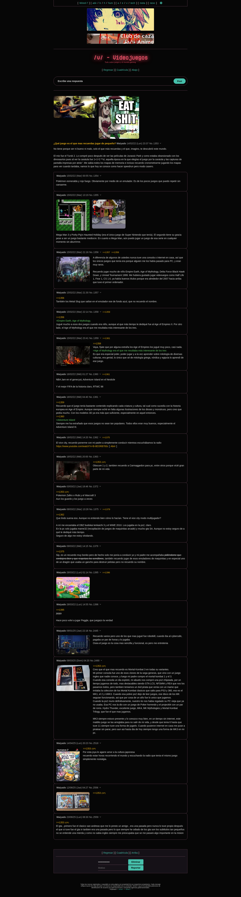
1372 (95, 486)
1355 (95, 195)
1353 (155, 143)
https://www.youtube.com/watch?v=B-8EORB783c (82, 446)
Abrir (113, 446)
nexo (152, 3)
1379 (95, 546)
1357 (95, 292)
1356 (95, 252)
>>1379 (106, 509)
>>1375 (106, 437)
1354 (95, 176)
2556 (95, 787)
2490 (96, 660)
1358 (95, 312)
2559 (95, 817)
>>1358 (115, 252)
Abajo (135, 70)
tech (133, 3)
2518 (95, 743)
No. (151, 143)
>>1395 (60, 610)
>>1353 (99, 462)
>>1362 (60, 514)
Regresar (108, 70)
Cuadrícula (122, 70)
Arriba (134, 853)
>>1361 (106, 338)
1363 (95, 456)
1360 (95, 374)
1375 (95, 509)
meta (142, 3)
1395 (95, 572)
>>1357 (106, 252)
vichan (120, 889)
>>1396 (106, 572)
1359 (95, 338)
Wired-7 (83, 3)
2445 (95, 631)
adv (94, 3)
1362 (95, 437)
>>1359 (106, 312)
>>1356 (60, 298)
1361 (95, 397)
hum (110, 3)
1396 (95, 604)
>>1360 (60, 416)
